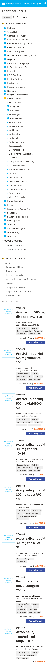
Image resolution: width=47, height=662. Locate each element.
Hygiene (11, 59)
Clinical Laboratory (15, 32)
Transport (11, 126)
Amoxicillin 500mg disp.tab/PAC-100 (30, 178)
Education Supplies (16, 51)
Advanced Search (29, 652)
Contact (39, 646)
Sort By (16, 17)
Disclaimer (15, 652)
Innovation (12, 71)
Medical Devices (14, 79)
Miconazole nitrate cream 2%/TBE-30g (26, 592)
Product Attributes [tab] (16, 160)
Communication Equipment (19, 43)
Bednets (11, 28)
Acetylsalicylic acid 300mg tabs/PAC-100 (30, 359)
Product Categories (15, 23)
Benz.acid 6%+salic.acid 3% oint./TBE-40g (29, 546)
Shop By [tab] (6, 17)
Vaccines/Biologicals (16, 130)
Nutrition (11, 91)
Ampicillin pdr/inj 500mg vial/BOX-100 (29, 222)
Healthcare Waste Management (21, 55)
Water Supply (13, 138)
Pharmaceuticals (15, 98)
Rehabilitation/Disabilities (19, 110)
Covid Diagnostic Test (17, 47)
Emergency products (14, 147)
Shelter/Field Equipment (18, 118)
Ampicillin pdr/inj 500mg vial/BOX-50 (29, 267)
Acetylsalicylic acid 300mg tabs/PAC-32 (30, 407)
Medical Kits (12, 83)
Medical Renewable (16, 87)
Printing (11, 106)
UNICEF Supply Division (14, 646)
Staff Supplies (13, 122)
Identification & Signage (18, 63)
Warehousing (13, 134)
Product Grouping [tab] (15, 143)
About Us (29, 646)
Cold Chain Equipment (17, 39)
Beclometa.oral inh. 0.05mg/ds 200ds (28, 450)
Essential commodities (15, 151)
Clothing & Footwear (16, 35)
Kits (7, 155)
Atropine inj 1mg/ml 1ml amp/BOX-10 (25, 500)
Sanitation (12, 114)
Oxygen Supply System (17, 94)
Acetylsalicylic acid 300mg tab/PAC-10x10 (30, 313)
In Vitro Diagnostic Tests (18, 67)
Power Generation (15, 102)
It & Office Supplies (15, 75)
